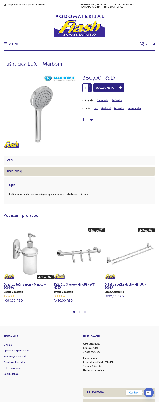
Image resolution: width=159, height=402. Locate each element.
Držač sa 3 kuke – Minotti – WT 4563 (74, 286)
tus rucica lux (134, 108)
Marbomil (106, 108)
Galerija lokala (11, 374)
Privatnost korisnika (14, 362)
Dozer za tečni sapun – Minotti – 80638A (25, 286)
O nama (8, 344)
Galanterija (102, 100)
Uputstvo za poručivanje (17, 350)
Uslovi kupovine (12, 368)
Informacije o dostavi (15, 356)
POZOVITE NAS (113, 7)
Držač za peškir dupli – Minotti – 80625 (125, 286)
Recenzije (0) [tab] (14, 171)
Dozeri (7, 292)
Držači (57, 292)
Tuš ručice (117, 100)
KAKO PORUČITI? (90, 7)
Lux (96, 108)
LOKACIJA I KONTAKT (122, 4)
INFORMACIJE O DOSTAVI (93, 4)
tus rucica (119, 108)
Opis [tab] (10, 160)
